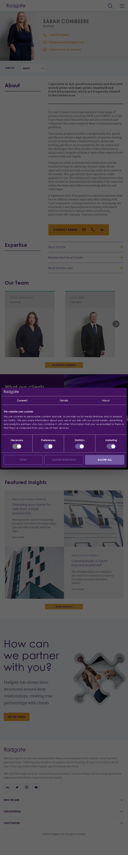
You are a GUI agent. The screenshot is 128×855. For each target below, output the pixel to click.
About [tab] (106, 400)
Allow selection (64, 459)
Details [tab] (64, 400)
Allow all (105, 459)
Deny (23, 459)
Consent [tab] (22, 400)
